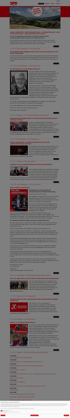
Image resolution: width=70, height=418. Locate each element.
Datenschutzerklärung (17, 408)
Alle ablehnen (3, 415)
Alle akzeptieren (66, 415)
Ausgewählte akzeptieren (34, 415)
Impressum (32, 408)
